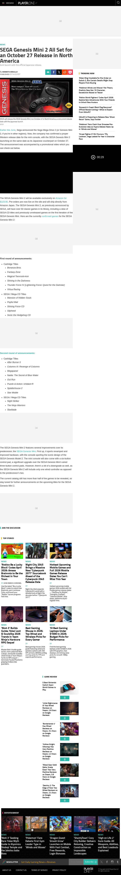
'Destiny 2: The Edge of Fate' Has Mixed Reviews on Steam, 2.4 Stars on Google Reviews (50, 793)
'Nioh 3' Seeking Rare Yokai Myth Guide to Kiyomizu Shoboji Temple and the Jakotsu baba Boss (11, 845)
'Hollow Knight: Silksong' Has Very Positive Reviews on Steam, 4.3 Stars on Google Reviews (50, 752)
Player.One (27, 3)
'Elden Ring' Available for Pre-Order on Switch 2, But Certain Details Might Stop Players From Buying (96, 80)
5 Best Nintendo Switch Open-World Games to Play (50, 690)
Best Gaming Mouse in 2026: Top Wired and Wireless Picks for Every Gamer (36, 633)
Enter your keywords (118, 2)
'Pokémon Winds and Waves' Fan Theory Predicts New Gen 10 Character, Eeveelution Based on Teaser (96, 90)
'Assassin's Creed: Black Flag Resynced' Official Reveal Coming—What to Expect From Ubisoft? (95, 109)
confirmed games (50, 216)
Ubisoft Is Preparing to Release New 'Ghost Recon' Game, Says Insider (97, 118)
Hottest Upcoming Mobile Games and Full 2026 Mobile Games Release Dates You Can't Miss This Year (60, 572)
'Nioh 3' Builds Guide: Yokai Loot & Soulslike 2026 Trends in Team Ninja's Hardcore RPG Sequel (11, 635)
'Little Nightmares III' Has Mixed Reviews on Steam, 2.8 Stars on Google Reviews (50, 711)
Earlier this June (8, 130)
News (2, 44)
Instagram (112, 862)
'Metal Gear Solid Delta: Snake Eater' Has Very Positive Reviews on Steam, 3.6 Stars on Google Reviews (50, 773)
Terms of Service (39, 870)
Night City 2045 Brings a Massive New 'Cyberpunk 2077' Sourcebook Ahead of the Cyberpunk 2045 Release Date (36, 573)
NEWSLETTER (12, 862)
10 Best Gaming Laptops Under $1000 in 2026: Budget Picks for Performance (59, 633)
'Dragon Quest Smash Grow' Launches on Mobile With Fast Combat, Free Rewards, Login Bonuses (60, 845)
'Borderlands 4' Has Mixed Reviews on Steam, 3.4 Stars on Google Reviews (50, 731)
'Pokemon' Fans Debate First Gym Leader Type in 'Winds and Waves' (35, 842)
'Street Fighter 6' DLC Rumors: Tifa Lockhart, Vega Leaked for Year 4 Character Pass (97, 136)
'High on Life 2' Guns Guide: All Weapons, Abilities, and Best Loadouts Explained (108, 844)
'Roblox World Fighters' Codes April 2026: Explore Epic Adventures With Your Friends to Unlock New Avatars (97, 100)
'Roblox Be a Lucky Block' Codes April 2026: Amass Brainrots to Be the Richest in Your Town (12, 572)
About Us (6, 870)
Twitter (59, 72)
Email (48, 72)
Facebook (53, 72)
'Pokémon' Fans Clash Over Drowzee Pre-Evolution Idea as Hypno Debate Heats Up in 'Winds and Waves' (96, 126)
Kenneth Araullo (10, 71)
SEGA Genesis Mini (26, 451)
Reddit (64, 72)
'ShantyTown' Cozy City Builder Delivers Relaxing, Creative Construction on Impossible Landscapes (85, 845)
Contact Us (21, 870)
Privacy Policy (59, 870)
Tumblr (117, 862)
